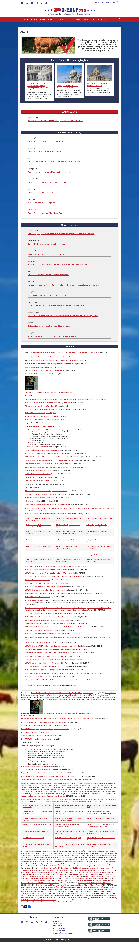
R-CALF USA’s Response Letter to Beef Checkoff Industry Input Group (46, 590)
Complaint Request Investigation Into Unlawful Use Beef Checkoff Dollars (48, 494)
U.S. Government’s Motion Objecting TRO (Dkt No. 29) (41, 406)
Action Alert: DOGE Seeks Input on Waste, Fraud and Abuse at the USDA (55, 121)
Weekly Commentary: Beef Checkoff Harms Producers (49, 182)
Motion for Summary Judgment (43, 367)
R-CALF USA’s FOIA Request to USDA (36, 583)
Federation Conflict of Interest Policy (36, 477)
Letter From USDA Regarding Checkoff (37, 480)
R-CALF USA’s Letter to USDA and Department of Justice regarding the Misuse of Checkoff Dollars (55, 646)
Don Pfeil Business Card (36, 553)
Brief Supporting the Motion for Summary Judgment (50, 370)
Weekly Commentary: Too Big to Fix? (42, 203)
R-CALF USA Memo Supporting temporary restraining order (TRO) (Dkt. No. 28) (49, 409)
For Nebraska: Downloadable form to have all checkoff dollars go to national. (48, 392)
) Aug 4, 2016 (62, 416)
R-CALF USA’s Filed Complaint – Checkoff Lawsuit (40, 419)
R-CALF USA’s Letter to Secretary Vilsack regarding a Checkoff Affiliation (47, 617)
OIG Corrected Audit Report (33, 501)
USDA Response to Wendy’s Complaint (37, 484)
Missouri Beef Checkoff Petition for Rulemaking (39, 447)
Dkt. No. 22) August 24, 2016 (47, 413)
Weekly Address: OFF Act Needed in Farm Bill (67, 87)
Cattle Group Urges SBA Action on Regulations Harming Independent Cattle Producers (38, 86)
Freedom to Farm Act (35, 442)
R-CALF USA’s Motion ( (32, 413)
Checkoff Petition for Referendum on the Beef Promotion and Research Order (49, 357)
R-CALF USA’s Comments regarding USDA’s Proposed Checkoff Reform (47, 613)
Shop (78, 19)
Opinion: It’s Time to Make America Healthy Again (47, 244)
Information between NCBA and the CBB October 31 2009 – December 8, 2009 (49, 659)
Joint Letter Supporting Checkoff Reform (39, 426)
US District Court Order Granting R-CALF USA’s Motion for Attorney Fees (56, 360)
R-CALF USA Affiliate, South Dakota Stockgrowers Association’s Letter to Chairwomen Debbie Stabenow (57, 627)
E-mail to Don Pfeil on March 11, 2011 (101, 818)
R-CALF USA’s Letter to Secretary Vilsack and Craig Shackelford (44, 587)
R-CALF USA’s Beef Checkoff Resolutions (38, 676)
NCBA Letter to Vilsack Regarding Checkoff (38, 470)
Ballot (36, 487)
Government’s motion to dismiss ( (35, 416)
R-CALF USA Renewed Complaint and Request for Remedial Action (46, 491)
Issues (42, 19)
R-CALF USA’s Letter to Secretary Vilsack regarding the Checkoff (45, 656)
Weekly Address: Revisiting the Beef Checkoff (98, 84)
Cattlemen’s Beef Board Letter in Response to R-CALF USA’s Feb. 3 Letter (47, 623)
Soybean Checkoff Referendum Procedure (38, 685)
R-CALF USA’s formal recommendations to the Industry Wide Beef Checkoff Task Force (51, 673)
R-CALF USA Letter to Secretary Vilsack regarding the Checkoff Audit (46, 573)
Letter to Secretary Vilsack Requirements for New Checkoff (43, 464)
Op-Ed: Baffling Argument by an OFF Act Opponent (47, 295)
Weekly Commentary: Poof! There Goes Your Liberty (48, 213)
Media (51, 19)
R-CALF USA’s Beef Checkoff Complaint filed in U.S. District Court (54, 364)
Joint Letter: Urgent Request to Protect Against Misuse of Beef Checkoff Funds (49, 649)
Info (42, 487)
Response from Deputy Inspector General (37, 498)
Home (25, 19)
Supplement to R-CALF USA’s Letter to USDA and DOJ (41, 642)
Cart (113, 3)
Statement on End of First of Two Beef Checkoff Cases (49, 326)
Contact (86, 19)
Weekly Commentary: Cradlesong (40, 193)
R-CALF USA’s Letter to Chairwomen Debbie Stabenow (41, 630)
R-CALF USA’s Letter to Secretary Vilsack (37, 597)
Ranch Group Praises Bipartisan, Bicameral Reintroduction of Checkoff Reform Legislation (63, 316)
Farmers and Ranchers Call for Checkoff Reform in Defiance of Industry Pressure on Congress (64, 285)
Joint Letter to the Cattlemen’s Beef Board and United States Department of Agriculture (51, 653)
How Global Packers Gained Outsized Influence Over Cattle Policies (54, 162)
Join (70, 19)
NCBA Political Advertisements (38, 546)
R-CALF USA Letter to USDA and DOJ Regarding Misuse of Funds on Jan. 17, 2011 (99, 540)
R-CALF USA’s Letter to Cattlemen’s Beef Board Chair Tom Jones (45, 634)
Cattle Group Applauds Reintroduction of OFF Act (47, 254)
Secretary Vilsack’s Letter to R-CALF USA (37, 580)
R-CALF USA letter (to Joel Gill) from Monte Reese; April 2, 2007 (44, 663)
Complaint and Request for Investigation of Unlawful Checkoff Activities (47, 505)
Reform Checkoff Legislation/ (37, 430)
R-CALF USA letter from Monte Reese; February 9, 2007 (42, 670)
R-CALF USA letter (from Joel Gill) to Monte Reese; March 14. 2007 (45, 666)
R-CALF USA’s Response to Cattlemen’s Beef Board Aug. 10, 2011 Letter (47, 620)
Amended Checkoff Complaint (34, 600)
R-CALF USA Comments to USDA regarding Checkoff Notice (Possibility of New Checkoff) (52, 457)
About (34, 19)
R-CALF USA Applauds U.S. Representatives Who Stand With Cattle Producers (58, 264)
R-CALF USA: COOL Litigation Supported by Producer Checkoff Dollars (55, 336)
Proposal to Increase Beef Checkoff (36, 453)
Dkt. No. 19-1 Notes (51, 416)
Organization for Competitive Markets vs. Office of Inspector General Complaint (49, 460)
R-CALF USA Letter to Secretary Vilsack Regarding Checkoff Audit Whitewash (49, 566)
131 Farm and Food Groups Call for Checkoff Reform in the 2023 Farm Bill (56, 305)
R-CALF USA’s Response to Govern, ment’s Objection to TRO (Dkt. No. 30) (47, 403)
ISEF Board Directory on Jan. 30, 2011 (37, 825)
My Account (106, 3)
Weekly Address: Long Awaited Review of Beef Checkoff (50, 172)
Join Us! (97, 3)
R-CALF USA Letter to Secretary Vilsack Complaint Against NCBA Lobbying (48, 467)
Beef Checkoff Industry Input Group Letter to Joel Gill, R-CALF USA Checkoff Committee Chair (54, 593)
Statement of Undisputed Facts (44, 374)
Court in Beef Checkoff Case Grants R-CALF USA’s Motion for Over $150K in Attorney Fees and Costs (65, 353)
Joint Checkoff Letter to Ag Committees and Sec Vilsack (42, 450)
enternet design (92, 940)
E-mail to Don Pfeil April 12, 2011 (69, 553)
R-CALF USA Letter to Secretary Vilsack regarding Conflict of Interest (46, 570)
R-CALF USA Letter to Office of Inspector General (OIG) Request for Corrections (49, 514)
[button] (34, 19)
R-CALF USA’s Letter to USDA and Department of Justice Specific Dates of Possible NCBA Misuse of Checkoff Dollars (61, 637)
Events (60, 19)
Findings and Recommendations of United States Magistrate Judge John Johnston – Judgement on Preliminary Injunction (62, 399)
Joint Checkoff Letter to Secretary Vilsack (38, 474)
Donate (101, 19)
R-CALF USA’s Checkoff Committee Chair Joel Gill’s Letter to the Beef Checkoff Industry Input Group (55, 576)
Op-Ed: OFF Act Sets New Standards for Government (48, 275)
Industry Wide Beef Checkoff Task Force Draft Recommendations (45, 680)
